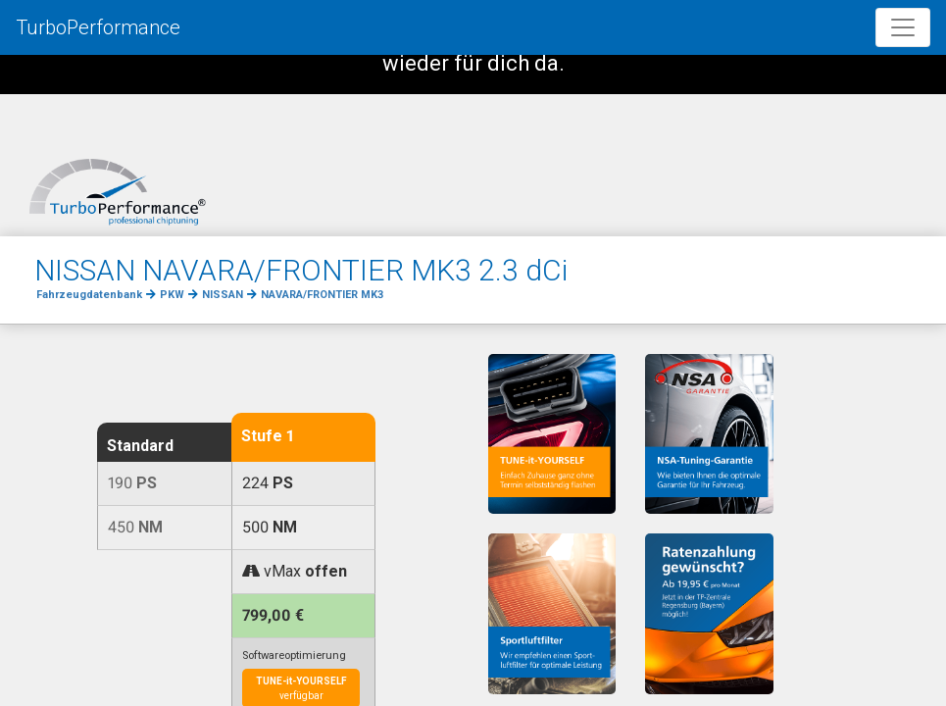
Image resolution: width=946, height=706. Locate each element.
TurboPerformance (98, 27)
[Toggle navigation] (902, 27)
